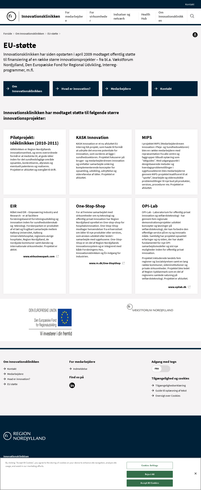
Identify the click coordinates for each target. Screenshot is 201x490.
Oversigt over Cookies (168, 395)
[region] (100, 474)
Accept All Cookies (150, 482)
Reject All (149, 474)
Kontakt (189, 4)
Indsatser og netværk (122, 16)
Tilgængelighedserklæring (171, 385)
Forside (8, 33)
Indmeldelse (80, 368)
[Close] (195, 473)
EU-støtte (54, 33)
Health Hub (145, 16)
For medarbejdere (74, 16)
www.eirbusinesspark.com (39, 256)
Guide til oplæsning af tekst (171, 390)
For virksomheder (98, 16)
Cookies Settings (149, 465)
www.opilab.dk (177, 287)
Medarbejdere (121, 89)
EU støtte (12, 384)
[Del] (195, 34)
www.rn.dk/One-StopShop (105, 263)
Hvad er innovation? (75, 89)
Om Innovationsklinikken (171, 16)
